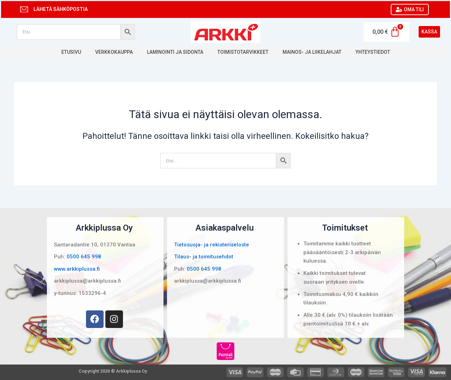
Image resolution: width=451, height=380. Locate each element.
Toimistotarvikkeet (242, 52)
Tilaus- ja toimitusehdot (203, 256)
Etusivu (71, 52)
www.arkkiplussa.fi (77, 269)
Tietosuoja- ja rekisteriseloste (211, 244)
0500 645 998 (84, 256)
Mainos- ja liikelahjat (312, 52)
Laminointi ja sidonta (175, 52)
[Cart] (386, 32)
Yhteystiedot (373, 52)
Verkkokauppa (114, 52)
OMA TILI (410, 9)
